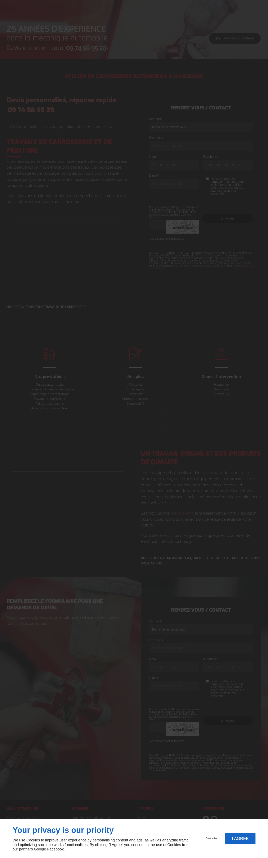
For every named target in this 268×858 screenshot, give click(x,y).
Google (40, 849)
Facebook (55, 849)
